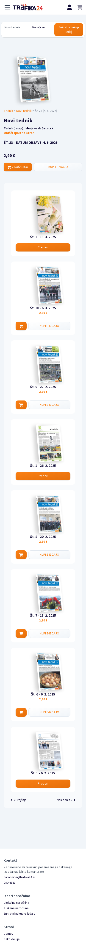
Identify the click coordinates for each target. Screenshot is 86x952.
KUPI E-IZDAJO (58, 167)
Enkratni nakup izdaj (69, 29)
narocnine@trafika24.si (19, 877)
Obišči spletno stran (19, 133)
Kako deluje (12, 939)
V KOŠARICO (17, 167)
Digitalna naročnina (16, 903)
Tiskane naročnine (16, 908)
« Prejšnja (17, 800)
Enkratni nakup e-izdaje (19, 913)
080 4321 (10, 882)
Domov (8, 933)
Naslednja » (67, 800)
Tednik (8, 111)
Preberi (43, 247)
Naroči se (38, 27)
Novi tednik (24, 111)
